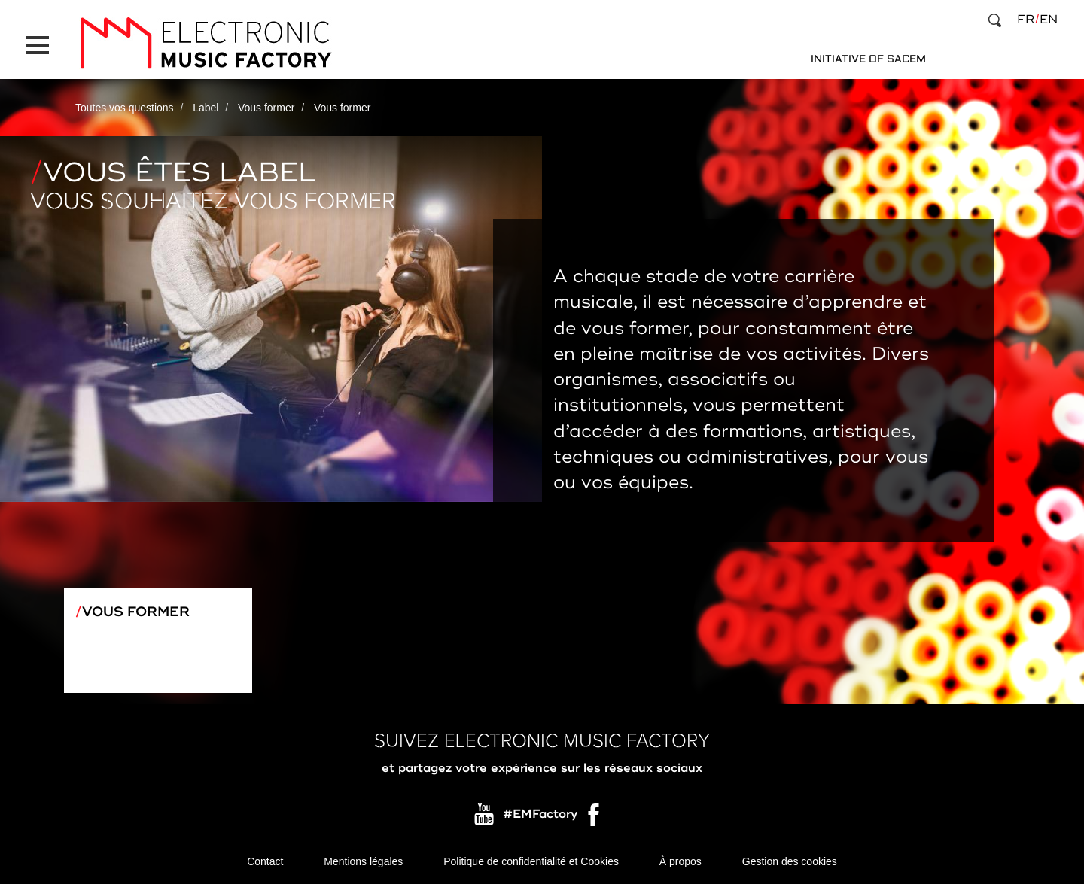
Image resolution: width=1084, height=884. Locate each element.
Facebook (594, 818)
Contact (265, 861)
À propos (680, 861)
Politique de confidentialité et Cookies (531, 861)
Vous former (266, 108)
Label (205, 108)
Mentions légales (363, 861)
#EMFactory (540, 814)
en (1049, 19)
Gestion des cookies (789, 861)
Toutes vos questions (124, 108)
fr (1025, 19)
